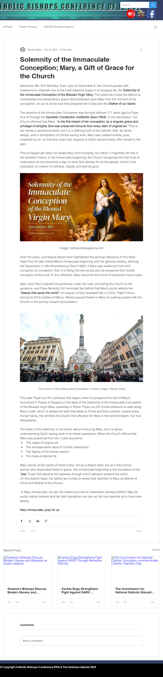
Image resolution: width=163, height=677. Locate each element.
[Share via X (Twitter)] (29, 521)
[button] (155, 27)
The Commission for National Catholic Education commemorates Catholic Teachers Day (135, 590)
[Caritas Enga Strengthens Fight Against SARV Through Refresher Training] (82, 569)
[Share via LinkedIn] (37, 521)
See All (156, 549)
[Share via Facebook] (21, 521)
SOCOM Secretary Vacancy (59, 26)
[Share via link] (46, 521)
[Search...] (132, 5)
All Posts (7, 26)
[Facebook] (151, 13)
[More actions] (141, 50)
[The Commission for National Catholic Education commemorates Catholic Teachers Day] (135, 569)
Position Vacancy (28, 26)
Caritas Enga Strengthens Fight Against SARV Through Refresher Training (81, 590)
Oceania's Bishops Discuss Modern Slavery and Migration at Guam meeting (26, 590)
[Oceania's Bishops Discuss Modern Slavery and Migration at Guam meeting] (27, 569)
